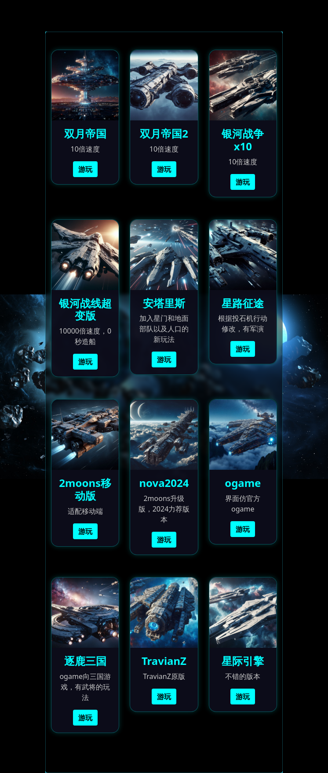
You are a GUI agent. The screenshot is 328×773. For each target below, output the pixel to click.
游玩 (85, 169)
